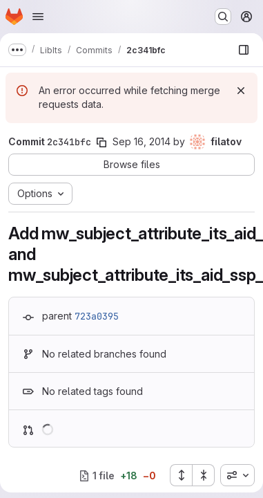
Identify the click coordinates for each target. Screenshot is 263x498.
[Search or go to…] (223, 16)
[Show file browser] (244, 50)
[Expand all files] (181, 475)
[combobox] (237, 475)
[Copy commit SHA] (101, 142)
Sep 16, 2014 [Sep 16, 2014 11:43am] (142, 141)
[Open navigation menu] (38, 17)
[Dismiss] (241, 90)
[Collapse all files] (204, 475)
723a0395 (97, 316)
